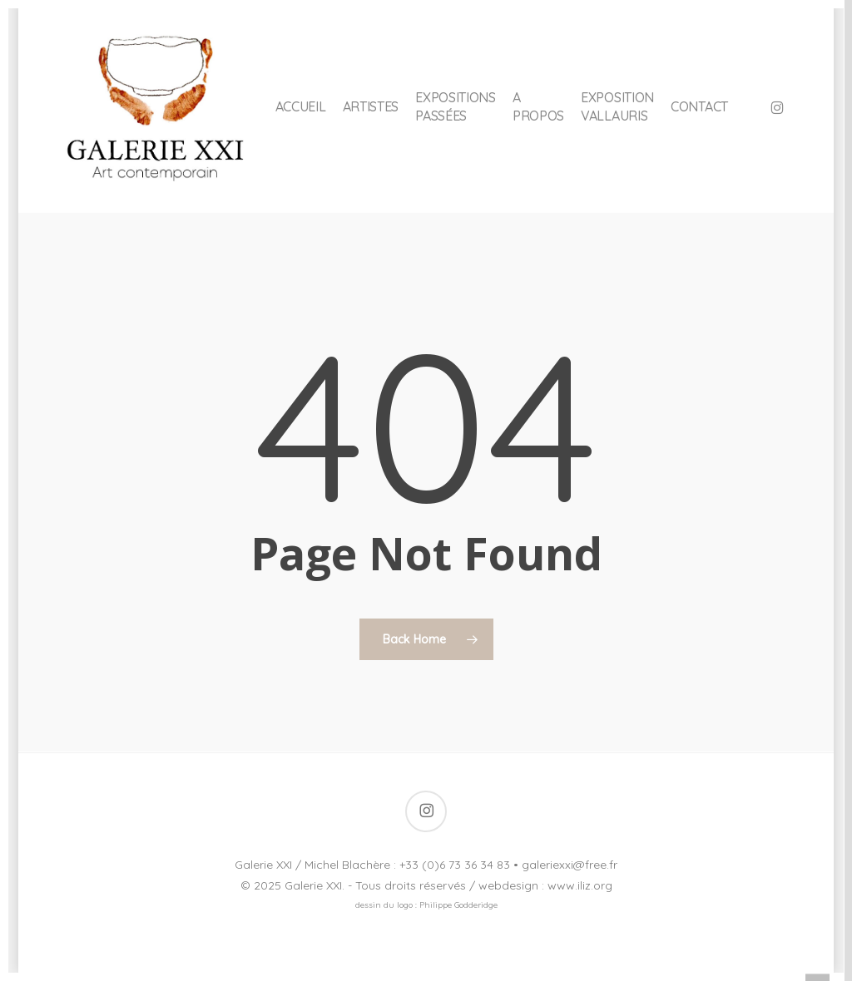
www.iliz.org (579, 885)
